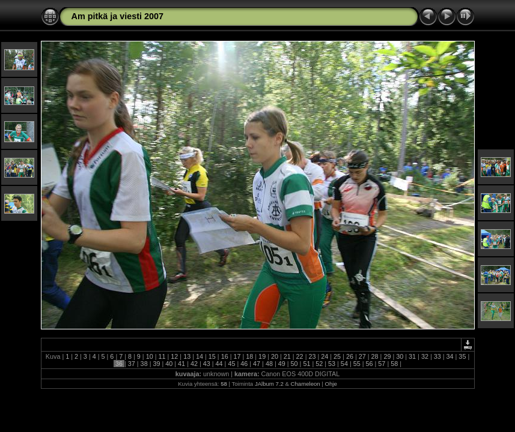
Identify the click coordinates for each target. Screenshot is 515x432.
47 (256, 363)
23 (311, 356)
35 (462, 356)
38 (144, 363)
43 (206, 363)
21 (287, 356)
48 (269, 363)
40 (168, 363)
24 (324, 356)
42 (194, 363)
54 (344, 363)
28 (375, 356)
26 (349, 356)
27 (362, 356)
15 (212, 356)
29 (387, 356)
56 (369, 363)
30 (399, 356)
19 (262, 356)
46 (244, 363)
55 (357, 363)
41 (181, 363)
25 (337, 356)
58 (394, 363)
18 (249, 356)
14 (199, 356)
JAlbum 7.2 (269, 383)
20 (274, 356)
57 (381, 363)
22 (299, 356)
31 (412, 356)
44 (219, 363)
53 (331, 363)
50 (294, 363)
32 (424, 356)
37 (131, 363)
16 (224, 356)
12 (174, 356)
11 (162, 356)
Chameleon (305, 383)
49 (281, 363)
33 (437, 356)
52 (319, 363)
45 (231, 363)
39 (156, 363)
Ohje (331, 383)
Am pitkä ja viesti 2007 (118, 16)
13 (186, 356)
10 (149, 356)
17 (236, 356)
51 (306, 363)
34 (450, 356)
